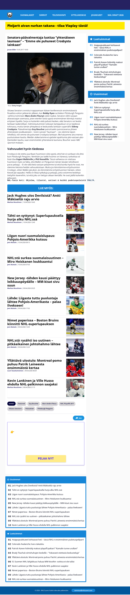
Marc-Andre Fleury (49, 404)
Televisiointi (59, 15)
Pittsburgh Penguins (45, 409)
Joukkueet (96, 15)
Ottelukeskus (78, 15)
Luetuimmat (16, 534)
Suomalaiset (27, 15)
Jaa (79, 418)
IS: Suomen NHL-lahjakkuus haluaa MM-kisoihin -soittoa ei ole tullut (43, 562)
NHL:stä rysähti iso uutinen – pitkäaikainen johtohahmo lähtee (33, 343)
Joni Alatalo (11, 243)
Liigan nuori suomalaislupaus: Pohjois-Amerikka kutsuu (31, 238)
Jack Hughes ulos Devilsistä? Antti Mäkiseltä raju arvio (33, 198)
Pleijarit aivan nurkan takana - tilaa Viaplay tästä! (47, 25)
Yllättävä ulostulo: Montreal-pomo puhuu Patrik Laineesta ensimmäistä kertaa (34, 364)
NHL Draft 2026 (116, 15)
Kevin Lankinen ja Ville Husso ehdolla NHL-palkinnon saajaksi (32, 383)
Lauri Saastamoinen (15, 371)
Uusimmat (15, 480)
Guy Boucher (33, 404)
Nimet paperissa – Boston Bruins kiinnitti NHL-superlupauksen (33, 323)
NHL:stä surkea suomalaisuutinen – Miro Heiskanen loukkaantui (35, 260)
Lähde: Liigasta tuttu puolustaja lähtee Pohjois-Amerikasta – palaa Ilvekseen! (34, 302)
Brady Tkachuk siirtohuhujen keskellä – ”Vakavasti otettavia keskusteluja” (45, 553)
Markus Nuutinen (14, 203)
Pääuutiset (29, 409)
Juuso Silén (11, 49)
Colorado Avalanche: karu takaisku (28, 544)
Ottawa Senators (15, 409)
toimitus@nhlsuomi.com (83, 591)
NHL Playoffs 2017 (67, 404)
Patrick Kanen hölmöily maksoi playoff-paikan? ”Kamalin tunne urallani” (45, 549)
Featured (21, 404)
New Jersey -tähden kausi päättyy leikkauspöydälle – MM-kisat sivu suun (33, 282)
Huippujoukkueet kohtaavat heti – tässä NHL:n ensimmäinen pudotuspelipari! (48, 540)
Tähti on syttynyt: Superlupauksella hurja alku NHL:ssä (35, 218)
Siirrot (43, 15)
